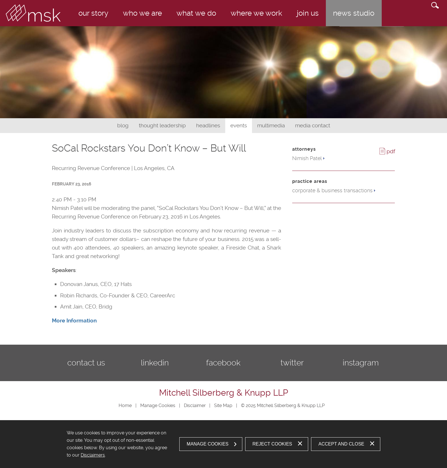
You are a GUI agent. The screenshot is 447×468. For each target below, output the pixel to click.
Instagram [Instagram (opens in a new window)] (361, 362)
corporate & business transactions (332, 190)
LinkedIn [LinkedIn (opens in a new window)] (155, 362)
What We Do (196, 13)
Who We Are (142, 13)
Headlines (208, 125)
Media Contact (312, 125)
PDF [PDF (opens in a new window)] (391, 151)
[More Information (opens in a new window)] (74, 320)
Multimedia (271, 125)
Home (125, 405)
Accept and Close (341, 444)
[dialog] (223, 444)
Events (238, 125)
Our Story (93, 13)
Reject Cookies (272, 444)
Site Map (223, 405)
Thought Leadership (162, 125)
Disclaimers (93, 455)
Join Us (308, 13)
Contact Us (86, 362)
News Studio (353, 13)
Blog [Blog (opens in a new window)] (123, 125)
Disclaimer (195, 405)
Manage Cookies (157, 405)
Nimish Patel (307, 158)
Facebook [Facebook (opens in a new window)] (223, 362)
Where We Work (256, 13)
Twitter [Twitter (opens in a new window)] (292, 362)
